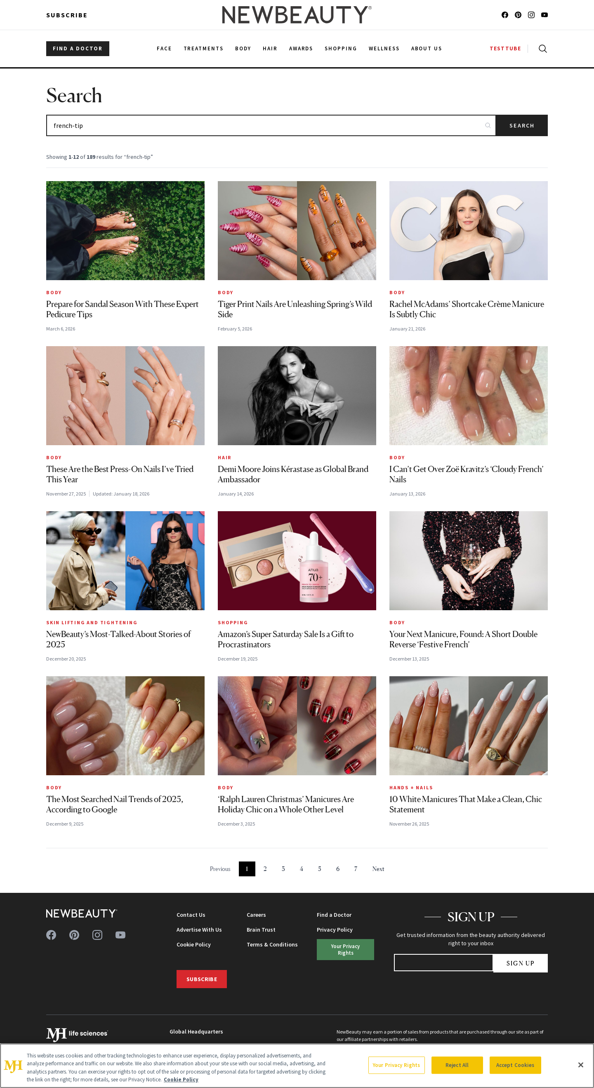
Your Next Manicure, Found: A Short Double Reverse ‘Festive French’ (463, 639)
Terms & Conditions (272, 944)
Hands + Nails (411, 787)
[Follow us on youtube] (544, 15)
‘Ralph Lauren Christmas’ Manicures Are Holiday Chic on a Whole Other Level (286, 804)
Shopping (233, 622)
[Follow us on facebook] (505, 15)
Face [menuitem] (164, 48)
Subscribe (67, 15)
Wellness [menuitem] (384, 48)
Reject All (457, 1065)
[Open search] (541, 48)
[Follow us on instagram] (531, 15)
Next (378, 868)
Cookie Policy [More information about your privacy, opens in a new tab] (181, 1079)
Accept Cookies (515, 1065)
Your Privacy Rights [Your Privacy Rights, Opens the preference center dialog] (396, 1065)
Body (54, 292)
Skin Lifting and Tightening (92, 622)
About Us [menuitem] (427, 48)
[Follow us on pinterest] (518, 15)
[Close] (581, 1065)
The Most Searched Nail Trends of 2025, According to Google (114, 804)
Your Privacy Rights (345, 949)
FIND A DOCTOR (78, 48)
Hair (224, 457)
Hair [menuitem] (270, 48)
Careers (256, 914)
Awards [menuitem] (301, 48)
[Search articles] (271, 125)
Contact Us (191, 914)
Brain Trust (261, 929)
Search (522, 125)
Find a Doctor (334, 914)
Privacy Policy (335, 929)
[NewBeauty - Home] (297, 15)
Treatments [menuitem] (204, 48)
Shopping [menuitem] (341, 48)
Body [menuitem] (243, 48)
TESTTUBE (505, 48)
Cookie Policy (194, 944)
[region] (297, 1065)
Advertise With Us (199, 929)
